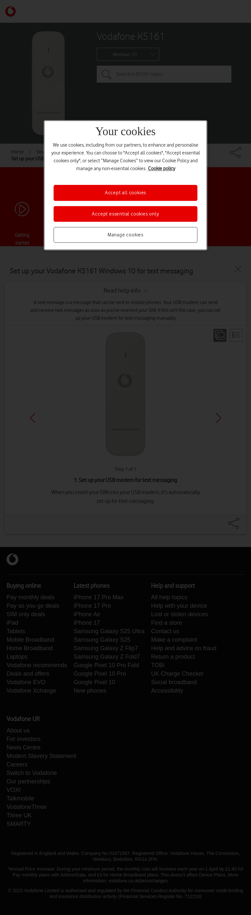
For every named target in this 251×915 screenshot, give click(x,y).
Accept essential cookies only (125, 214)
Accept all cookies (125, 193)
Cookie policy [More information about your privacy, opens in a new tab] (161, 169)
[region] (125, 185)
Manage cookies (125, 235)
